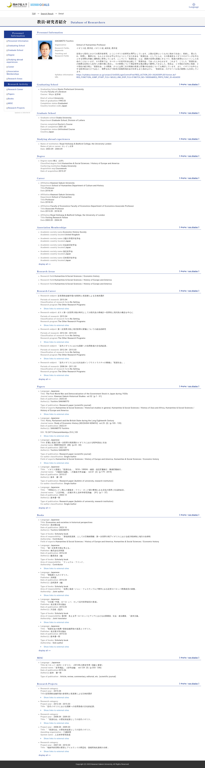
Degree (11, 55)
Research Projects (16, 108)
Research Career (15, 89)
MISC (10, 103)
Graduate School (15, 50)
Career (11, 67)
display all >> (45, 264)
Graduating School (16, 46)
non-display (193, 84)
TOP (34, 14)
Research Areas (15, 79)
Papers (11, 94)
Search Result (47, 14)
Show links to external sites (55, 309)
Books (11, 99)
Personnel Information (18, 41)
